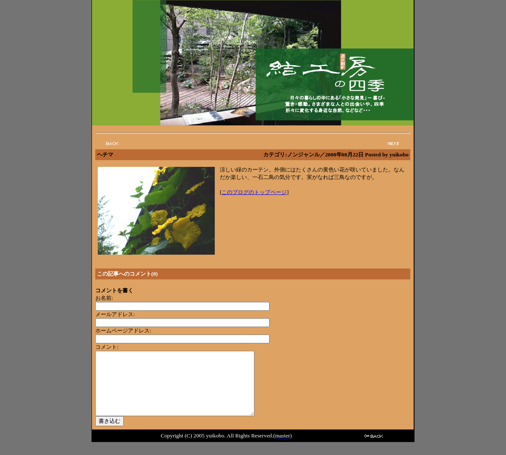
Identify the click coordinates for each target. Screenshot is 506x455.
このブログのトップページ (254, 192)
